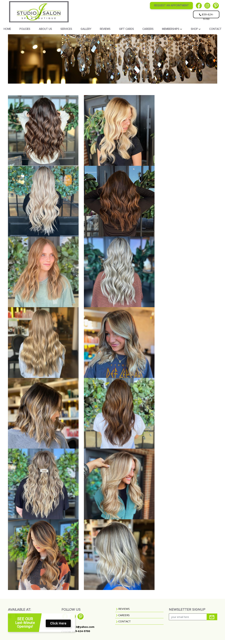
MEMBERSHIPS (171, 29)
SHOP (195, 29)
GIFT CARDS (126, 29)
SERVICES (66, 29)
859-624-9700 (206, 15)
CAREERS (147, 29)
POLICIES (24, 29)
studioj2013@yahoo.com (77, 627)
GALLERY (86, 29)
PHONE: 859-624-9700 (75, 631)
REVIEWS (105, 29)
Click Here (58, 625)
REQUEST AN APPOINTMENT (171, 5)
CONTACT (215, 29)
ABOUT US (45, 29)
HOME (7, 29)
